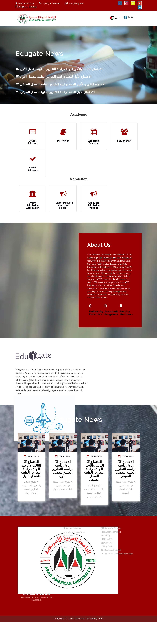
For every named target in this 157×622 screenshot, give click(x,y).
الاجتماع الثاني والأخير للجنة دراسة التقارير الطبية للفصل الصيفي (60, 84)
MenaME (108, 539)
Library (107, 535)
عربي (115, 17)
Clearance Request (112, 550)
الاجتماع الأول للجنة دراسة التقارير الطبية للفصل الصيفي (55, 92)
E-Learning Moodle (112, 532)
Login (128, 17)
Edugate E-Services (27, 6)
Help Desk (107, 546)
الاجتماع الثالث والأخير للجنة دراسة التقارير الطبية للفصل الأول (59, 69)
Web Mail (108, 543)
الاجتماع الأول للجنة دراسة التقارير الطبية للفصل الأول (53, 76)
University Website (112, 528)
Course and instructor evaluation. (118, 553)
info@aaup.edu (76, 3)
